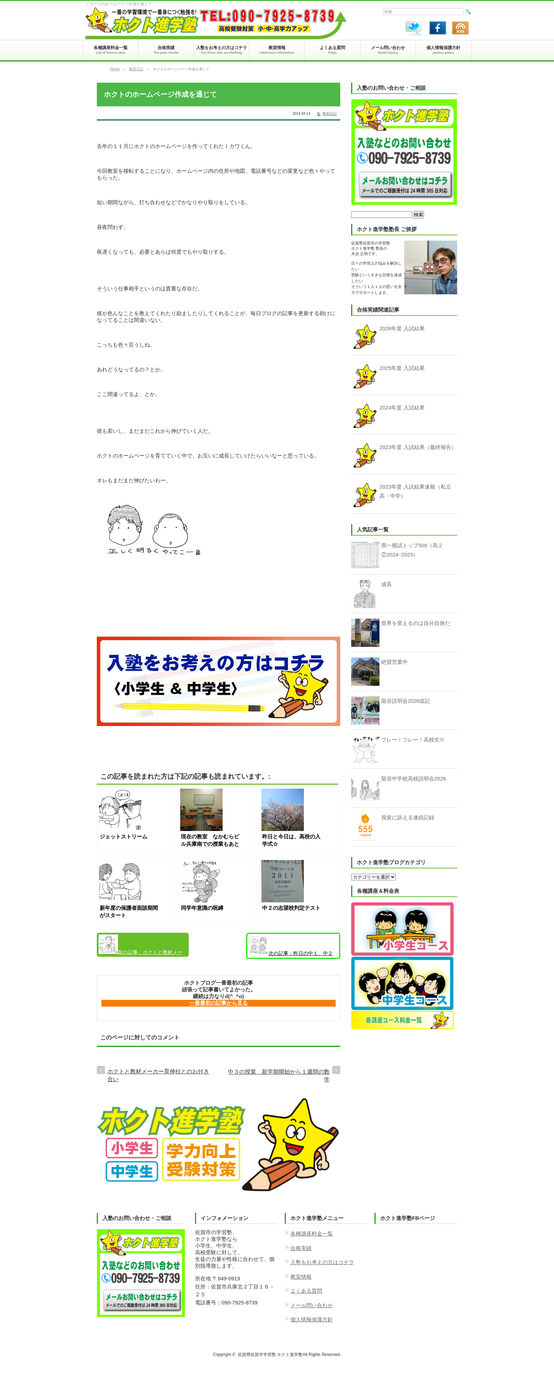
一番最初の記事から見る (218, 1003)
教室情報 (301, 1277)
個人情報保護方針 (311, 1319)
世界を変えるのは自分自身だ (415, 623)
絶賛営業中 (394, 662)
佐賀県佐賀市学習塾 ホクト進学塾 (270, 1354)
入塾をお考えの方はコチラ (322, 1262)
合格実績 (301, 1248)
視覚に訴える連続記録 (407, 817)
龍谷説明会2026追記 (405, 701)
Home (115, 69)
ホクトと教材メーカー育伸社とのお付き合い (140, 945)
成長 (386, 584)
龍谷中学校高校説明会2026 (413, 779)
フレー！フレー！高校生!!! (412, 740)
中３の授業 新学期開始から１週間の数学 (279, 1076)
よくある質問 (306, 1291)
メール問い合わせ (311, 1305)
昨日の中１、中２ (291, 946)
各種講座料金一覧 (311, 1234)
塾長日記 (136, 69)
